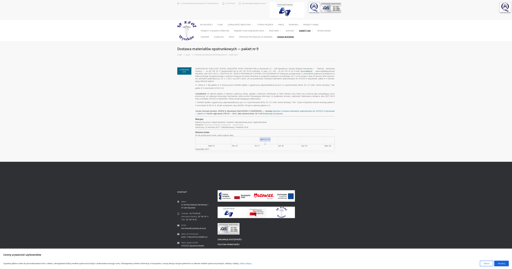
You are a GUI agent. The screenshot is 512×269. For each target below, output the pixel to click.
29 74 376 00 (230, 3)
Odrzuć (486, 263)
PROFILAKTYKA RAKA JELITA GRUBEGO (255, 37)
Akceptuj (501, 263)
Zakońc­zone (237, 125)
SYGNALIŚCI (219, 37)
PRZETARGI (274, 31)
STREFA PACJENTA (265, 24)
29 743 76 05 (191, 219)
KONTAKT (290, 31)
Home (179, 55)
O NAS (220, 24)
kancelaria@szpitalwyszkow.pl (254, 3)
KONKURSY (293, 24)
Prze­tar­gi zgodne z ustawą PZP (217, 125)
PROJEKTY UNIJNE (310, 24)
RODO (231, 37)
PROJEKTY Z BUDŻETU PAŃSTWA (215, 31)
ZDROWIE (205, 37)
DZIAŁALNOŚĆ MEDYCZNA (239, 24)
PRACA (281, 24)
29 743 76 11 (203, 216)
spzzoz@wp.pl (306, 71)
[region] (256, 259)
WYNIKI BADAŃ (324, 31)
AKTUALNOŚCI (206, 24)
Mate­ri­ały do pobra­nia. (273, 113)
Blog (188, 55)
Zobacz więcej (245, 263)
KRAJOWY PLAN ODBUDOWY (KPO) (249, 31)
